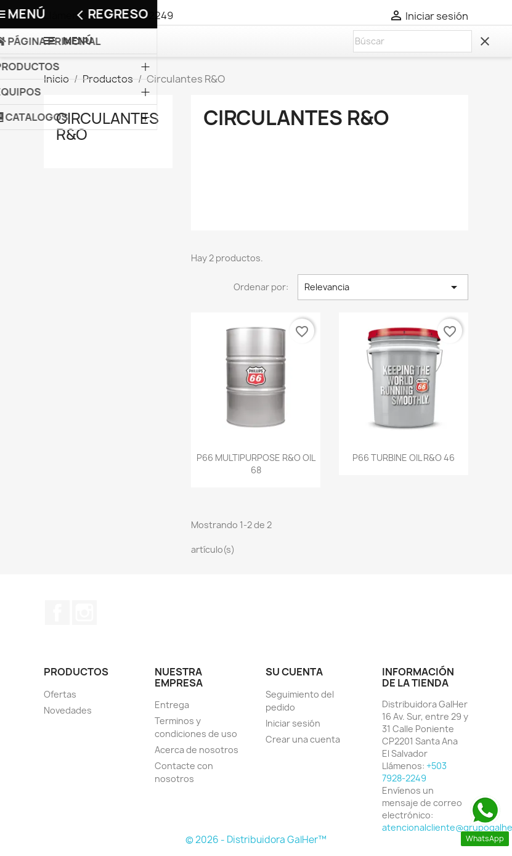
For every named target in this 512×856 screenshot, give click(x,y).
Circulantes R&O (107, 126)
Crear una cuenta (303, 739)
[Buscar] (412, 41)
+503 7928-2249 (134, 15)
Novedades (68, 710)
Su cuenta (294, 672)
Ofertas (60, 694)
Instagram (84, 612)
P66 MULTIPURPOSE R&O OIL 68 (256, 464)
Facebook (57, 612)
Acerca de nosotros (196, 750)
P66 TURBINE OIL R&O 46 (403, 457)
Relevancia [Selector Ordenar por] (382, 287)
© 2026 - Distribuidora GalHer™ (256, 839)
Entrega (172, 705)
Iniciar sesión (293, 723)
